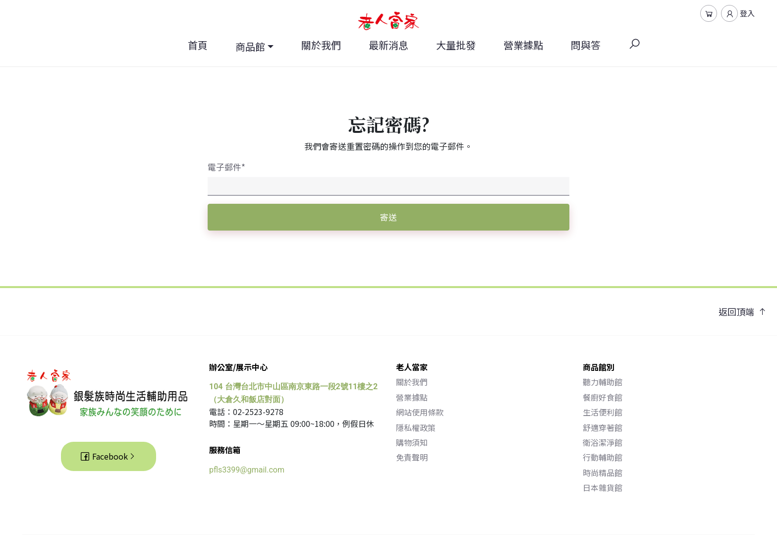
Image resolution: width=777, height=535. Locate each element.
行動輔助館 (602, 457)
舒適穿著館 (602, 427)
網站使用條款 (420, 412)
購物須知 (412, 442)
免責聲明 (412, 457)
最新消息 (388, 45)
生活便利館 (602, 412)
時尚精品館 (602, 472)
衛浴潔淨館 (602, 442)
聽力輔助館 (602, 382)
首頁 (198, 45)
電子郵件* (226, 167)
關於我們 (321, 45)
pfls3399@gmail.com (246, 470)
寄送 (388, 217)
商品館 (250, 46)
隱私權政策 (416, 427)
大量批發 (456, 45)
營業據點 (523, 45)
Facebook (108, 456)
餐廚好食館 (602, 397)
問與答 (586, 45)
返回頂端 (743, 311)
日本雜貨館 (602, 487)
